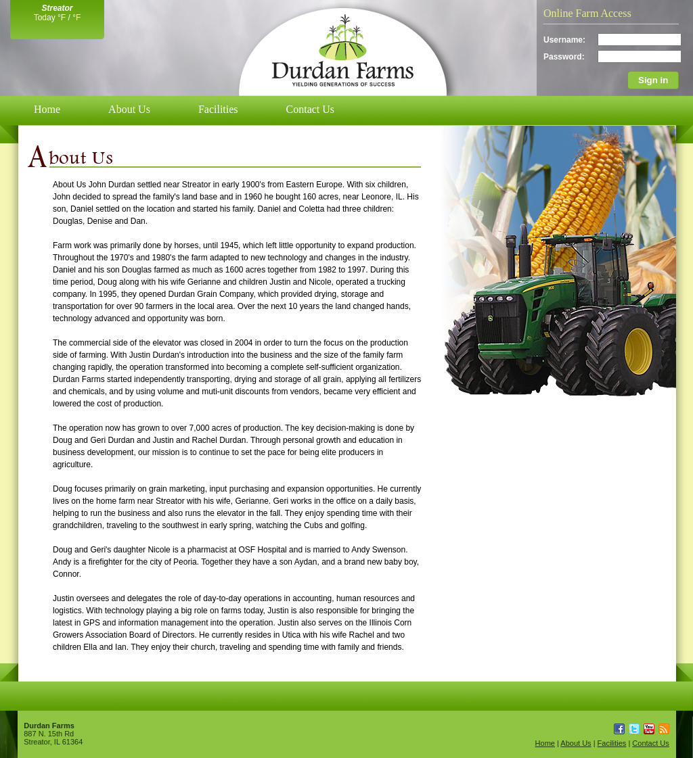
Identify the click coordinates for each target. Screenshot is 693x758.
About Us (129, 109)
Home (47, 109)
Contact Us (310, 109)
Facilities (218, 109)
